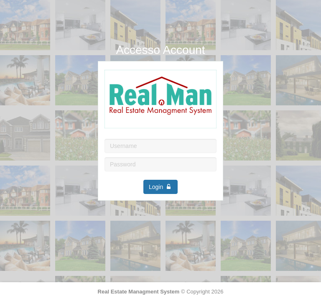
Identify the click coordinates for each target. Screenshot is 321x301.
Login (160, 187)
